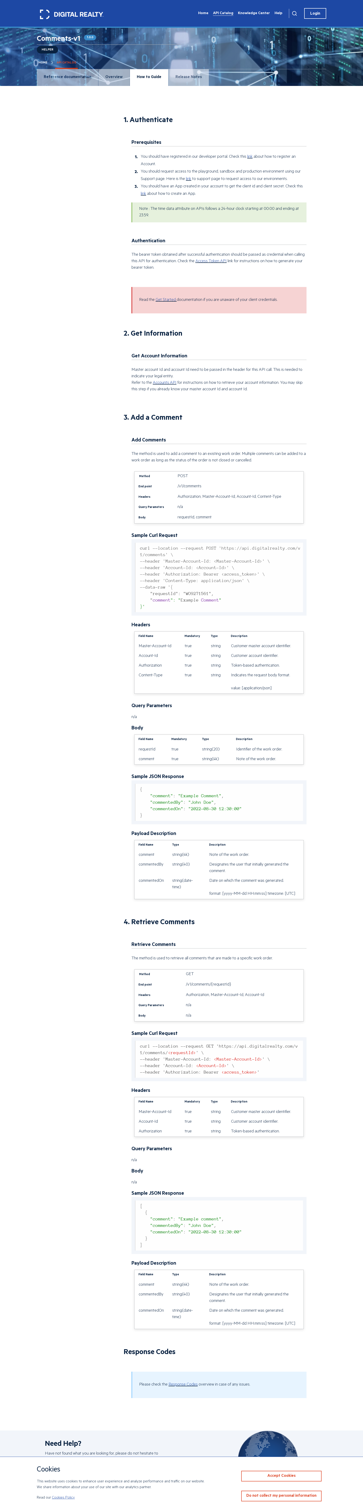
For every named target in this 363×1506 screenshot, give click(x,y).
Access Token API (211, 261)
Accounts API (164, 383)
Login (315, 14)
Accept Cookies (281, 1476)
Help (278, 13)
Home (203, 13)
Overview (114, 77)
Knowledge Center (254, 13)
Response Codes (183, 1385)
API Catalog (223, 13)
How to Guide (149, 77)
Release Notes (188, 77)
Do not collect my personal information (281, 1496)
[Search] (294, 13)
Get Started (166, 300)
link (250, 157)
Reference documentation (67, 77)
